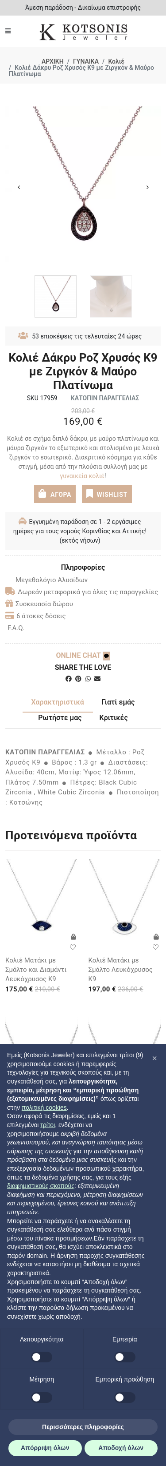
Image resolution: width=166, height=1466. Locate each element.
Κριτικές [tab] (114, 717)
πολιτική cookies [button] (44, 1107)
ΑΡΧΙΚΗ (53, 61)
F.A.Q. (16, 628)
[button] (154, 1058)
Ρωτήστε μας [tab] (59, 717)
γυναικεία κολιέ (82, 475)
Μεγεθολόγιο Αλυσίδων (46, 580)
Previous (18, 187)
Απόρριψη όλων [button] (45, 1447)
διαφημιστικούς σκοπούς (40, 1185)
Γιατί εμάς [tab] (118, 702)
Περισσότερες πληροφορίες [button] (83, 1426)
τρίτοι (47, 1124)
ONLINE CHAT (83, 655)
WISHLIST (106, 493)
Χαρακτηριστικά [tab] (57, 702)
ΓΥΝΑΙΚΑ (86, 61)
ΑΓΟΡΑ (55, 493)
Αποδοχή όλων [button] (120, 1447)
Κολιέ (116, 61)
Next (147, 187)
